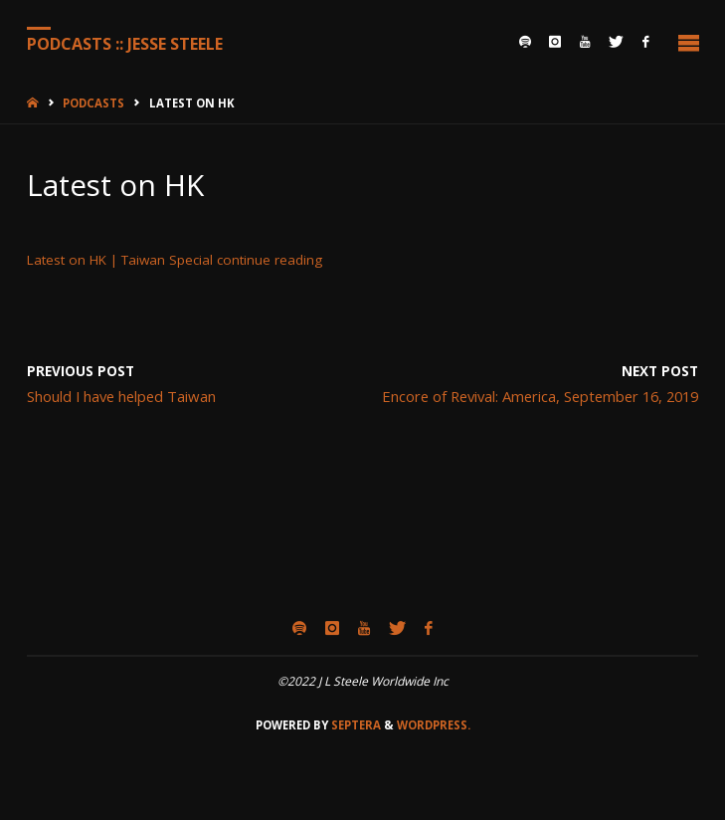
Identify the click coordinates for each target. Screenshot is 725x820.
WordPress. (433, 725)
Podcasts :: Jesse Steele (125, 43)
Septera (354, 725)
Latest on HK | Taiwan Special (120, 260)
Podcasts (93, 103)
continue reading (269, 260)
